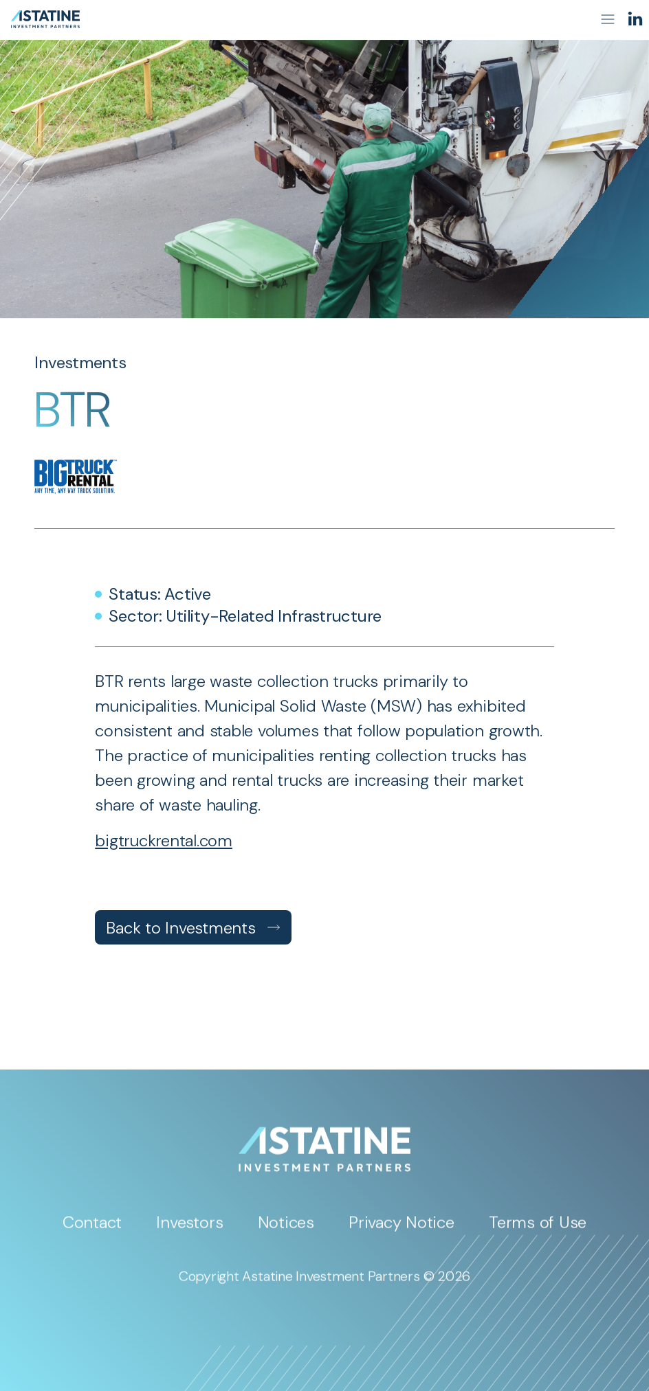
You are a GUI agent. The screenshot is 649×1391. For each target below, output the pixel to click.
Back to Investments (193, 927)
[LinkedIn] (635, 19)
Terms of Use (537, 1228)
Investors (189, 1228)
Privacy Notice (401, 1228)
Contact (92, 1228)
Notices (286, 1228)
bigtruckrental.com (163, 840)
